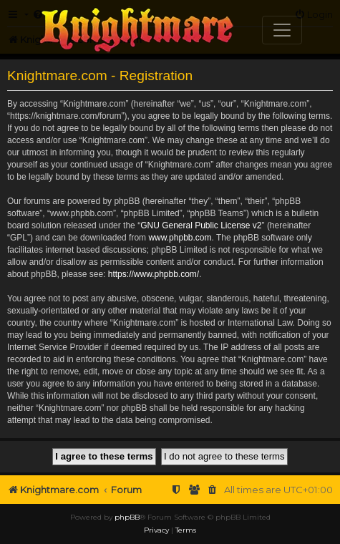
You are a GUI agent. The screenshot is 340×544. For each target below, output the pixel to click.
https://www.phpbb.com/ (153, 274)
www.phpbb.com (179, 238)
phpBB (127, 517)
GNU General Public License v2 (200, 225)
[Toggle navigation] (282, 30)
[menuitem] (212, 490)
